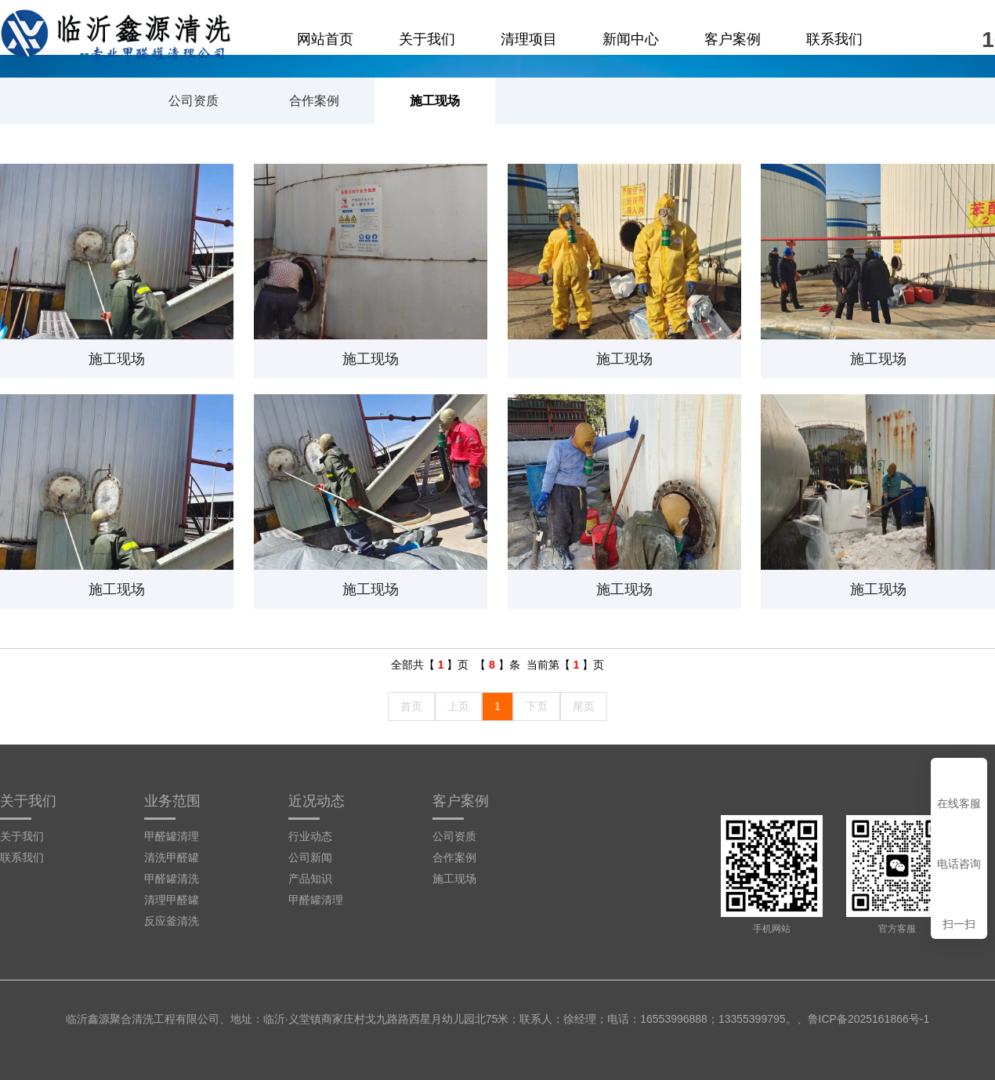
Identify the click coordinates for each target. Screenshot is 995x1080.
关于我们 (427, 39)
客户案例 (732, 39)
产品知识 (310, 878)
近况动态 (316, 801)
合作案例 (314, 100)
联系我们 (834, 39)
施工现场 (435, 100)
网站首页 (325, 39)
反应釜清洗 (171, 921)
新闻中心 (630, 39)
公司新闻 (310, 857)
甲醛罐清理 (171, 836)
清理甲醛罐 (171, 899)
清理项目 (529, 39)
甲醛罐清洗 (171, 878)
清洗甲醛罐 (171, 857)
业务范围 (172, 801)
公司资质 (193, 100)
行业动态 (310, 836)
